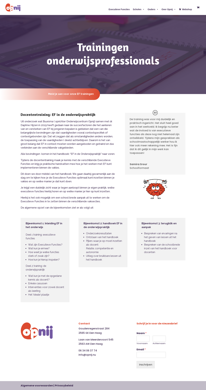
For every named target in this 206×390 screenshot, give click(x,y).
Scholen (138, 9)
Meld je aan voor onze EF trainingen (69, 93)
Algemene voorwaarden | (37, 385)
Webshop (187, 9)
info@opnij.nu (87, 355)
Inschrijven (145, 364)
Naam (142, 333)
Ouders (153, 9)
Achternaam (159, 343)
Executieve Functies (119, 9)
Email (141, 349)
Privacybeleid (64, 385)
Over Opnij (169, 9)
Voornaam (142, 343)
